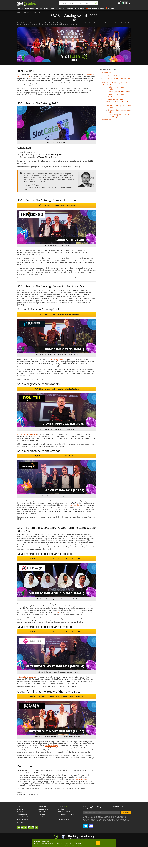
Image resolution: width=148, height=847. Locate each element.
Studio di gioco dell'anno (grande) (116, 95)
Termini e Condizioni (64, 812)
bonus (54, 8)
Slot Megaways (22, 814)
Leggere (81, 8)
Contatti (40, 817)
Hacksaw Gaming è (51, 746)
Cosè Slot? (63, 806)
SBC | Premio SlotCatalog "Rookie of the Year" (116, 79)
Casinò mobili (42, 814)
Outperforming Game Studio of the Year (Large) (118, 116)
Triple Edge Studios (58, 360)
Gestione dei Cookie (64, 817)
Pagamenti (71, 8)
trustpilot (36, 826)
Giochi (20, 8)
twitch (32, 826)
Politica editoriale (63, 819)
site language (123, 2)
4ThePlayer (56, 612)
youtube (22, 826)
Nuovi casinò (42, 812)
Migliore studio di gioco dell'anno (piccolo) (119, 107)
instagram (29, 826)
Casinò (61, 8)
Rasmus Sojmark (81, 779)
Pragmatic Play (74, 505)
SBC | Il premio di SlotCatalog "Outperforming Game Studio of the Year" (115, 101)
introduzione (107, 73)
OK (98, 843)
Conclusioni (106, 120)
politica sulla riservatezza (66, 814)
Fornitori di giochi (23, 817)
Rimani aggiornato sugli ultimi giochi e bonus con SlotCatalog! (103, 807)
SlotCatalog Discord (91, 825)
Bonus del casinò (43, 809)
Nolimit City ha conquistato (27, 434)
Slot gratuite (21, 809)
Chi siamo (61, 809)
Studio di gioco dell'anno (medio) (118, 92)
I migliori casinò (43, 806)
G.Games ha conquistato (26, 677)
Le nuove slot (21, 822)
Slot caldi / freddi (96, 8)
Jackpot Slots (21, 812)
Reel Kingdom (70, 260)
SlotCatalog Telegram (85, 825)
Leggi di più (90, 843)
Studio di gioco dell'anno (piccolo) (116, 88)
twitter (25, 826)
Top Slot (19, 806)
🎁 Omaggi (109, 8)
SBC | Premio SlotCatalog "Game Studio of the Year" (116, 84)
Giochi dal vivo (31, 8)
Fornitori (44, 8)
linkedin (18, 826)
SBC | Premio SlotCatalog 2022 (113, 75)
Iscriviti (126, 812)
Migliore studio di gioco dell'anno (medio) (119, 111)
